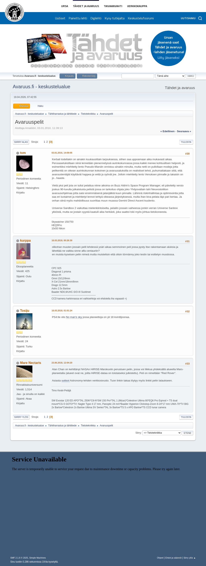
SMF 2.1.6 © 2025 (19, 558)
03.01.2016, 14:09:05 (62, 153)
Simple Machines (37, 558)
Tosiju (24, 310)
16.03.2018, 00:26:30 (62, 240)
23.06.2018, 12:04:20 (62, 362)
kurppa (25, 240)
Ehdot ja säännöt (173, 558)
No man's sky (74, 317)
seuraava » (184, 131)
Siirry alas (21, 142)
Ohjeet (160, 558)
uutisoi (66, 380)
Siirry (138, 432)
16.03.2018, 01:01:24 (62, 310)
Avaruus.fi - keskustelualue (41, 86)
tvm (23, 153)
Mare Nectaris (30, 363)
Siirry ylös (21, 417)
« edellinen (167, 131)
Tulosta (186, 142)
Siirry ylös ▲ (189, 558)
